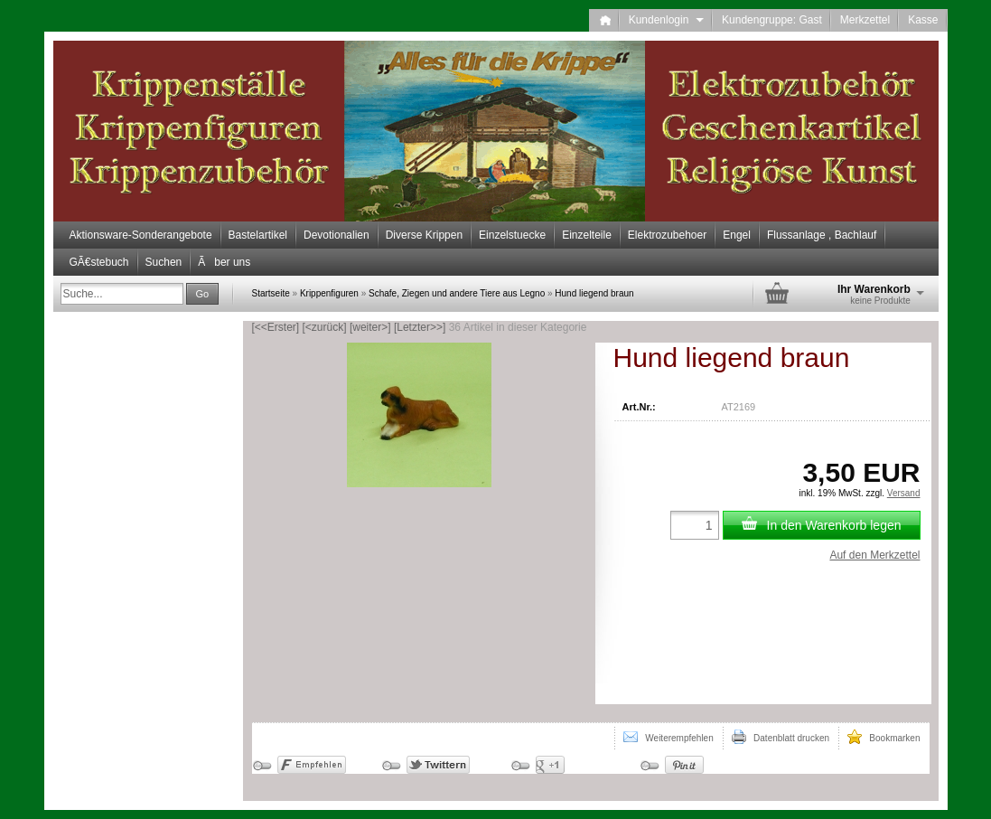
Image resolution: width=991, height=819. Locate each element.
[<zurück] (325, 327)
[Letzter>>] (419, 327)
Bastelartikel (258, 235)
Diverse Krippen (424, 235)
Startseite (271, 293)
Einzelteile (587, 235)
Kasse (923, 20)
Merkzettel (865, 20)
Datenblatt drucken (780, 737)
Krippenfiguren (329, 293)
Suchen (163, 262)
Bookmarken (883, 737)
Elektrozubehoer (667, 235)
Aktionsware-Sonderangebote (141, 235)
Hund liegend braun (594, 293)
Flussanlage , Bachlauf (821, 235)
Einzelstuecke (512, 235)
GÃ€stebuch (99, 262)
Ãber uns (224, 262)
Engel (737, 235)
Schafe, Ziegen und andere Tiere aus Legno (457, 293)
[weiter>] (370, 327)
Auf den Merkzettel (874, 555)
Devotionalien (336, 235)
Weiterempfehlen (668, 737)
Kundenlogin (666, 20)
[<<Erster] (276, 327)
